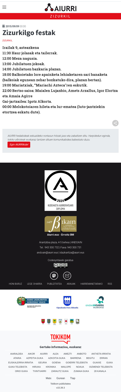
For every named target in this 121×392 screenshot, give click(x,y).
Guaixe (97, 362)
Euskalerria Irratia (20, 362)
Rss (110, 284)
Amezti (68, 353)
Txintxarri (39, 371)
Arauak (71, 284)
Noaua (80, 367)
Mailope (66, 367)
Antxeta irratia (101, 353)
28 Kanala (100, 371)
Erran (104, 358)
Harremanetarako (92, 284)
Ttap (72, 378)
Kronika (51, 367)
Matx (48, 378)
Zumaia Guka (81, 371)
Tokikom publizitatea (60, 383)
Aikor (31, 353)
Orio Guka (21, 371)
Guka (109, 362)
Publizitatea (54, 284)
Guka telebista (17, 367)
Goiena (56, 362)
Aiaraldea (16, 353)
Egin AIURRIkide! (19, 144)
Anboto (81, 353)
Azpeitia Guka (34, 358)
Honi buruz (15, 284)
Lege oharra (34, 284)
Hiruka (36, 367)
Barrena (75, 358)
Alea (56, 353)
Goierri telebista (77, 362)
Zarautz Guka (60, 371)
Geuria (42, 362)
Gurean (60, 378)
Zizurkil (60, 16)
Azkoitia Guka (56, 358)
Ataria (17, 358)
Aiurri (43, 353)
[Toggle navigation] (4, 7)
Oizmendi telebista (101, 367)
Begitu (90, 358)
